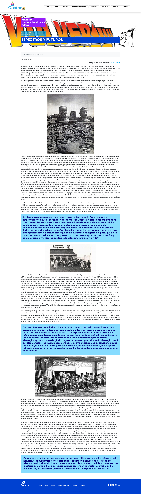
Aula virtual (105, 6)
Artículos (65, 6)
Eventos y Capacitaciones (79, 6)
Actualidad (27, 20)
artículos (29, 54)
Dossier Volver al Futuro (33, 22)
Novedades (94, 6)
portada (24, 54)
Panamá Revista (115, 63)
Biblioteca (115, 6)
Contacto (125, 6)
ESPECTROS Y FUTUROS (38, 54)
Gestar (56, 6)
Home (47, 6)
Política (25, 25)
